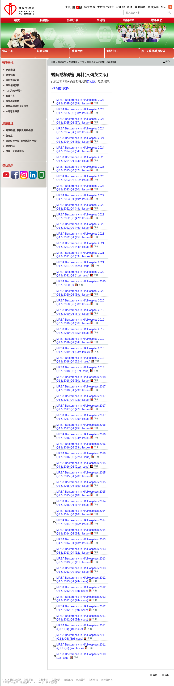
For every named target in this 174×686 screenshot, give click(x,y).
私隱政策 (55, 679)
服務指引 (44, 20)
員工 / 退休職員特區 (153, 51)
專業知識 (73, 62)
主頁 (68, 7)
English (120, 6)
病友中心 (7, 51)
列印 (163, 7)
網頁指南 (153, 7)
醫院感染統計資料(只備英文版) (101, 62)
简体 (130, 7)
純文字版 (89, 7)
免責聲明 (80, 679)
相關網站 (128, 20)
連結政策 (68, 679)
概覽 (17, 20)
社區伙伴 (77, 51)
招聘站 (101, 20)
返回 (165, 675)
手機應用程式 (105, 7)
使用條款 (93, 679)
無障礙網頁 (107, 679)
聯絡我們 (156, 20)
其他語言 (140, 7)
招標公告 (72, 20)
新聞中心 (111, 51)
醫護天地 (42, 51)
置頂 (153, 675)
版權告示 (43, 679)
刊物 (82, 62)
